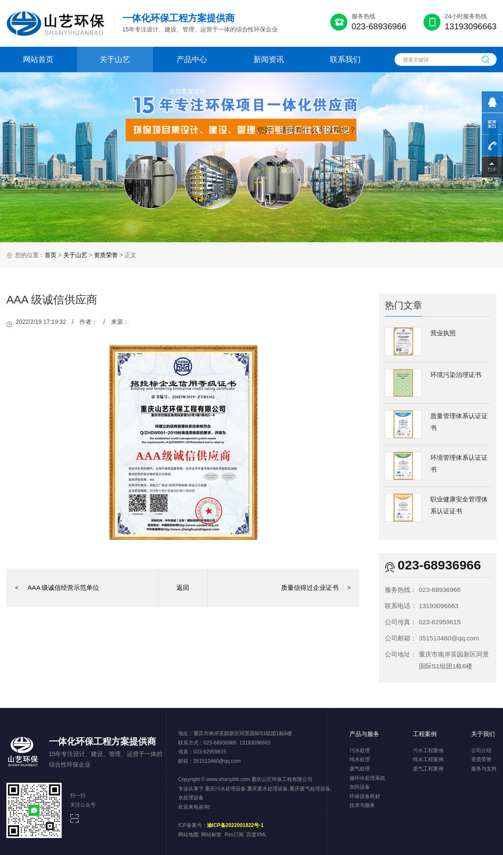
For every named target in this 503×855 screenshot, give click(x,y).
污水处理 (360, 750)
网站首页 (38, 59)
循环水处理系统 (367, 778)
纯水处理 (360, 759)
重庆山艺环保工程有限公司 (282, 779)
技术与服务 (362, 805)
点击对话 (340, 170)
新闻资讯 (268, 59)
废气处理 (360, 769)
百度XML (256, 835)
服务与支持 (484, 769)
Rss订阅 (234, 835)
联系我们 (345, 59)
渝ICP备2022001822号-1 (235, 825)
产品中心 (191, 59)
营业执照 (443, 333)
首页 (51, 255)
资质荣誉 (106, 255)
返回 (182, 587)
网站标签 (211, 835)
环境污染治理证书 (455, 374)
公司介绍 (481, 750)
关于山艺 (114, 59)
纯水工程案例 (428, 759)
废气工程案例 (428, 769)
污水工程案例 (428, 750)
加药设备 (360, 787)
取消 (288, 170)
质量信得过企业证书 (316, 587)
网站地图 (188, 835)
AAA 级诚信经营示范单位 (57, 587)
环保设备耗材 (365, 796)
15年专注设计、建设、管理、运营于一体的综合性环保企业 (200, 23)
